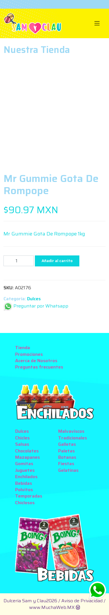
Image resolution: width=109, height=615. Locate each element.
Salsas (22, 444)
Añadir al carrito (57, 261)
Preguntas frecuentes (39, 367)
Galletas (67, 444)
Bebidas (23, 483)
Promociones (29, 354)
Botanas (67, 457)
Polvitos (24, 489)
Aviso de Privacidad (82, 600)
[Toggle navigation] (97, 23)
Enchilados (26, 476)
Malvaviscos (71, 431)
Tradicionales (72, 437)
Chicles (22, 437)
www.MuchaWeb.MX (52, 607)
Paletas (66, 450)
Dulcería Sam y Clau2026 (30, 600)
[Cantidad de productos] (18, 260)
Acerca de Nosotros (36, 360)
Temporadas (28, 496)
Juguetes (25, 470)
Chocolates (27, 450)
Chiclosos (25, 502)
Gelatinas (68, 470)
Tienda (22, 347)
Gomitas (24, 463)
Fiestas (66, 463)
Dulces (34, 298)
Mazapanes (27, 457)
